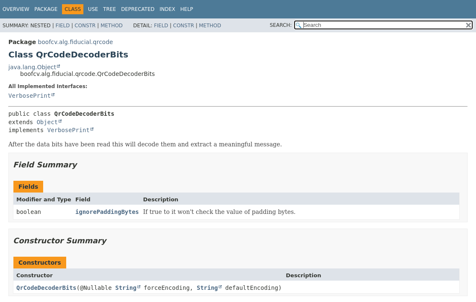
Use (93, 9)
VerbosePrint (29, 95)
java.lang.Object (32, 67)
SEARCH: (281, 25)
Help (186, 9)
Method (112, 26)
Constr (85, 26)
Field (62, 26)
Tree (109, 9)
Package (45, 9)
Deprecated (138, 9)
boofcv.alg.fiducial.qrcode (75, 42)
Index (168, 9)
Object (47, 122)
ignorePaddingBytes (107, 211)
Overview (16, 9)
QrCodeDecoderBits (46, 287)
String (126, 287)
